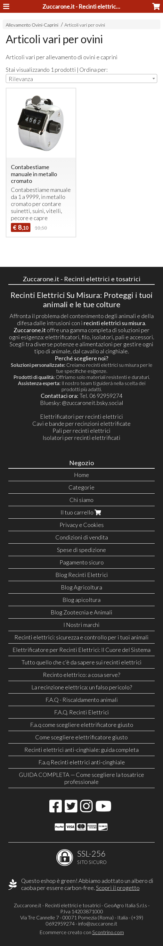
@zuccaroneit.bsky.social (92, 402)
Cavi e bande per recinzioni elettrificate (81, 423)
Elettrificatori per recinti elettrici (81, 416)
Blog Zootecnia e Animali (81, 612)
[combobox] (82, 78)
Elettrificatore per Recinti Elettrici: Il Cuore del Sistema (81, 649)
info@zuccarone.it (97, 923)
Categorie (81, 487)
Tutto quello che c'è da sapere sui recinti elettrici (81, 662)
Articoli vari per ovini (84, 25)
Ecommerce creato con (81, 932)
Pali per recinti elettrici (81, 430)
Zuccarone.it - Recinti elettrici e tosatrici (92, 6)
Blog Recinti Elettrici (81, 574)
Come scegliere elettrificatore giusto (81, 737)
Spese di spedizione (81, 549)
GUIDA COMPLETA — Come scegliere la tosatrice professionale (81, 778)
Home (81, 474)
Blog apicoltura (81, 599)
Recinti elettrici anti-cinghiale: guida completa (81, 749)
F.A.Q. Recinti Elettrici (81, 712)
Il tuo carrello (81, 512)
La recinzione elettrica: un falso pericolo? (81, 687)
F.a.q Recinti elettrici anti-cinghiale (81, 762)
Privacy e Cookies (82, 524)
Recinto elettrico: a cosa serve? (81, 674)
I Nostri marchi (81, 624)
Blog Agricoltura (81, 587)
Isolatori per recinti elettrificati (81, 437)
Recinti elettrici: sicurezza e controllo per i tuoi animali (81, 637)
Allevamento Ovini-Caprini (32, 25)
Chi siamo (81, 499)
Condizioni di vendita (81, 537)
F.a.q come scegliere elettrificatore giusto (81, 724)
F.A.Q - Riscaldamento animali (81, 699)
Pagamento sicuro (82, 562)
